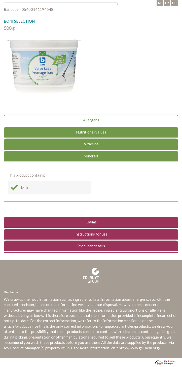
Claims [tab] (91, 222)
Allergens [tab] (91, 120)
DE (174, 3)
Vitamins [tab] (91, 144)
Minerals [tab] (91, 156)
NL (160, 3)
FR (167, 3)
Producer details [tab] (91, 246)
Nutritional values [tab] (91, 132)
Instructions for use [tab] (91, 234)
